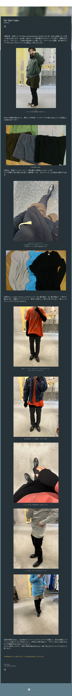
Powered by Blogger (36, 689)
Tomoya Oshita (14, 3)
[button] (5, 26)
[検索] (26, 3)
